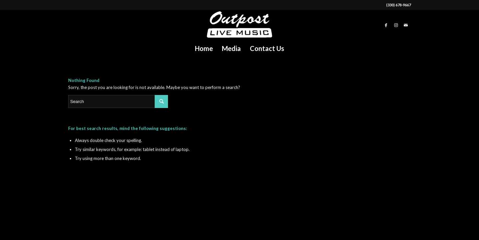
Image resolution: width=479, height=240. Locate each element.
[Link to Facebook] (386, 25)
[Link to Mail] (406, 25)
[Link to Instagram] (396, 25)
